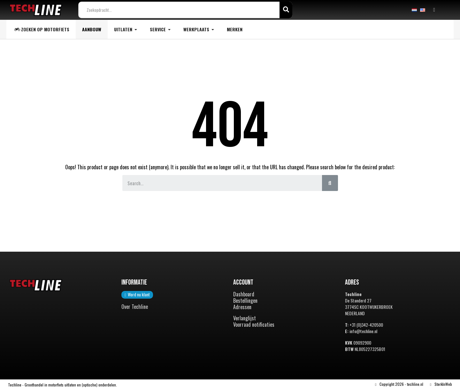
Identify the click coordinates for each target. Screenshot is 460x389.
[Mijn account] (434, 10)
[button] (137, 295)
